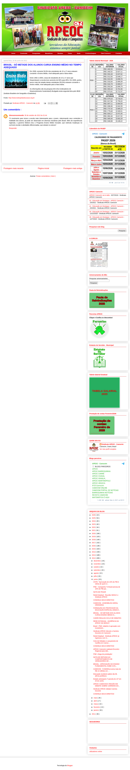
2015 (94, 549)
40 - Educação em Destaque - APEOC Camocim (106, 212)
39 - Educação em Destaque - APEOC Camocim (106, 217)
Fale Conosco (106, 53)
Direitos (60, 53)
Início (13, 53)
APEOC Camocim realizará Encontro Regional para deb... (106, 650)
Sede (78, 53)
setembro (97, 570)
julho (95, 576)
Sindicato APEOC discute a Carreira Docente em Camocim (106, 632)
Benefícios (49, 53)
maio (96, 698)
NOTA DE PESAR (99, 592)
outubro (96, 567)
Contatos (119, 53)
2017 (94, 543)
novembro (97, 564)
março (96, 704)
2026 (94, 515)
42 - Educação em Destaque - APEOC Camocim (106, 201)
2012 (94, 558)
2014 (94, 552)
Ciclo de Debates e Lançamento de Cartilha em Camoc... (105, 642)
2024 (94, 521)
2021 (94, 530)
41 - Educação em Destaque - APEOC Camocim (106, 206)
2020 (94, 533)
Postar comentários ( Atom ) (46, 176)
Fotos (70, 53)
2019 (94, 536)
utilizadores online (95, 751)
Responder (13, 128)
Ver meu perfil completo (108, 449)
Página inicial (43, 168)
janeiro (96, 710)
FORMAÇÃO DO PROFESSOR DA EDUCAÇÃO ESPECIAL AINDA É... (106, 609)
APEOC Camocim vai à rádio (99, 195)
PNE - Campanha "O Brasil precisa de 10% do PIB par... (106, 588)
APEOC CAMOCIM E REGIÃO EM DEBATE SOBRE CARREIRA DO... (106, 685)
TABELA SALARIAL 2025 (104, 392)
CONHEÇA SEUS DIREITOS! (103, 600)
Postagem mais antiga (72, 168)
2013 (94, 555)
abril (95, 701)
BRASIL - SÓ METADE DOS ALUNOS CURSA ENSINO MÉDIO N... (106, 614)
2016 (94, 546)
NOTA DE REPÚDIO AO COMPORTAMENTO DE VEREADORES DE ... (102, 659)
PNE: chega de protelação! (102, 654)
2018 (94, 539)
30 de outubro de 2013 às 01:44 (35, 115)
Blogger (69, 765)
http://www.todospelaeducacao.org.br (22, 98)
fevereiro (97, 707)
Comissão (23, 53)
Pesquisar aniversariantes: (98, 278)
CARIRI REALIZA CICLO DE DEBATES (107, 618)
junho (96, 579)
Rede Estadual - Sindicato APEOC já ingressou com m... (106, 637)
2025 (94, 518)
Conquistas (36, 53)
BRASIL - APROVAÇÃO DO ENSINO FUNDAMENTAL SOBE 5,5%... (106, 665)
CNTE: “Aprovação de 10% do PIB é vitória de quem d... (106, 583)
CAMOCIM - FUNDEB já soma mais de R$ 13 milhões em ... (107, 670)
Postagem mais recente (13, 168)
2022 (94, 527)
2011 (94, 714)
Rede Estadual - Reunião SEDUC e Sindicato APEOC (105, 596)
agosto (96, 573)
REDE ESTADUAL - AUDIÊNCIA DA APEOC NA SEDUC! (106, 622)
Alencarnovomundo (16, 115)
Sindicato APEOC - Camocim (23, 103)
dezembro (97, 561)
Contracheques (90, 53)
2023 (94, 524)
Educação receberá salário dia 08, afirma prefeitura (105, 675)
